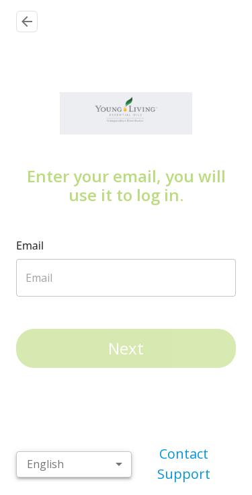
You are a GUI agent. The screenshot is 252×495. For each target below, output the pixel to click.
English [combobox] (45, 470)
